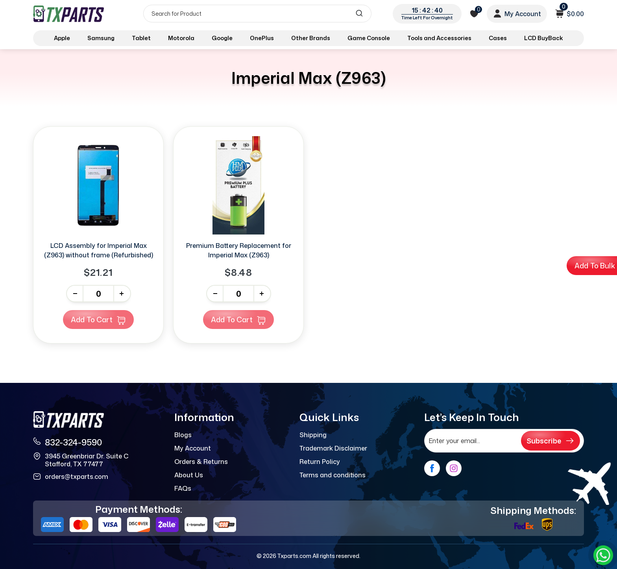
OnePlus (262, 38)
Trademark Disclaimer (333, 448)
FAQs (182, 488)
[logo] (69, 14)
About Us (188, 475)
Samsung (101, 38)
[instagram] (454, 468)
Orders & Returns (201, 462)
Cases (498, 38)
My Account (192, 448)
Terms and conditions (332, 475)
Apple (62, 38)
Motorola (181, 38)
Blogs (183, 435)
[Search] (257, 13)
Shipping (313, 435)
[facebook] (432, 468)
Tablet (141, 38)
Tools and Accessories (439, 38)
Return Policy (319, 462)
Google (222, 38)
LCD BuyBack (543, 38)
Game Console (368, 38)
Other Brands (310, 38)
